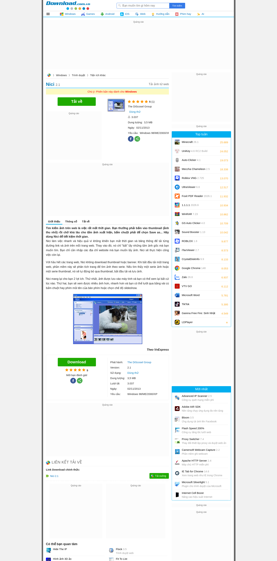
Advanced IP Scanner (197, 395)
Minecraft (190, 141)
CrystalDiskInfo (193, 259)
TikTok (185, 304)
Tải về (85, 221)
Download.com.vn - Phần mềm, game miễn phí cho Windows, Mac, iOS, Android (68, 5)
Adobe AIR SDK (191, 406)
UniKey (194, 152)
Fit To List (121, 558)
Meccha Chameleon (196, 168)
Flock (121, 549)
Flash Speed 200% (193, 428)
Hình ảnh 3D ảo (62, 558)
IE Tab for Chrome (195, 471)
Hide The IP (60, 549)
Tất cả (50, 14)
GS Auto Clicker (193, 223)
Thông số (71, 221)
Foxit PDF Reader (197, 195)
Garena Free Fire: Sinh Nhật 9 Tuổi (198, 314)
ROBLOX (189, 241)
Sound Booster (193, 232)
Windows (61, 75)
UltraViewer (191, 186)
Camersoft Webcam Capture (201, 449)
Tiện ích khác (98, 75)
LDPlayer (187, 322)
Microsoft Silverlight (195, 482)
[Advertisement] (138, 48)
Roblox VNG (193, 177)
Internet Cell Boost (193, 492)
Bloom (188, 417)
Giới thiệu (54, 221)
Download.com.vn (49, 75)
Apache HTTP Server (196, 460)
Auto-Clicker (191, 159)
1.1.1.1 (190, 204)
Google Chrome (194, 268)
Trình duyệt (78, 75)
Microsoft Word (195, 296)
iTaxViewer (190, 250)
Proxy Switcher (193, 439)
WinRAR (190, 213)
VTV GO (187, 286)
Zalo (187, 277)
